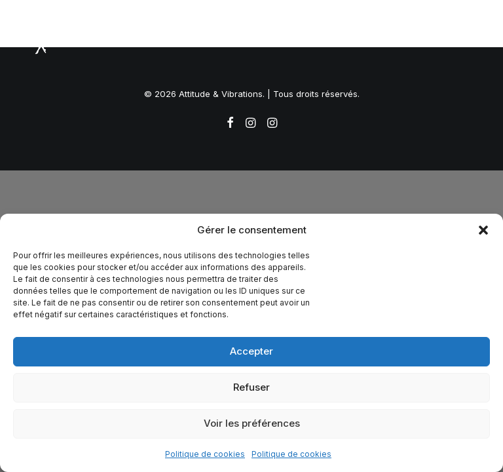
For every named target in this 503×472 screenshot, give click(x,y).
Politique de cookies (205, 454)
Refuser (251, 387)
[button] (483, 230)
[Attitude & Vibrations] (43, 37)
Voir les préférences (252, 423)
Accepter (251, 351)
